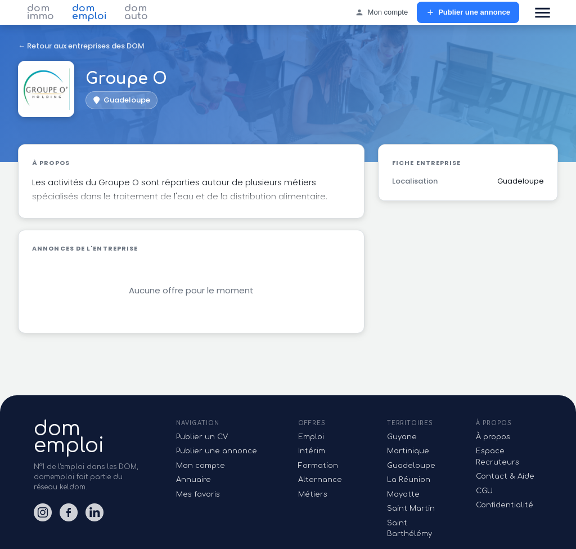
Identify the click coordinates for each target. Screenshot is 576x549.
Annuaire (193, 480)
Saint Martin (411, 508)
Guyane (402, 437)
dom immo (40, 12)
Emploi (311, 437)
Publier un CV (202, 437)
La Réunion (408, 480)
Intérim (311, 451)
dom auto (136, 12)
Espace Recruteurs (497, 456)
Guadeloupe (411, 466)
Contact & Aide (505, 476)
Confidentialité (504, 505)
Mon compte (381, 12)
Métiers (312, 494)
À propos (493, 437)
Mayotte (403, 494)
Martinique (408, 451)
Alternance (320, 480)
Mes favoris (198, 494)
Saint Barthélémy (409, 528)
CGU (484, 491)
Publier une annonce (468, 13)
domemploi (69, 437)
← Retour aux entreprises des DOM (81, 46)
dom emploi (89, 12)
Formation (318, 466)
